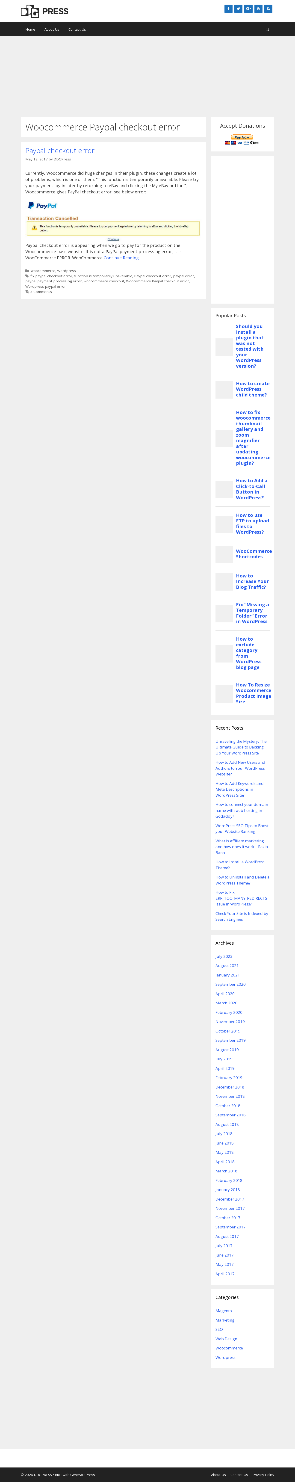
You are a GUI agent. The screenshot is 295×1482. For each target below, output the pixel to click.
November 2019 (230, 1021)
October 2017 (227, 1217)
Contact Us (77, 29)
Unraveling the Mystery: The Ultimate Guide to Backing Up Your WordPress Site (241, 747)
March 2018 (226, 1171)
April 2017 (225, 1273)
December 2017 (229, 1199)
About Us (51, 29)
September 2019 (230, 1040)
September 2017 (230, 1227)
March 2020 (226, 1003)
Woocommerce (42, 270)
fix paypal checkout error (51, 276)
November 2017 (230, 1208)
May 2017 (224, 1264)
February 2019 (228, 1077)
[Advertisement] (147, 74)
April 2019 (225, 1068)
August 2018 (227, 1124)
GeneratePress (82, 1474)
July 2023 (224, 956)
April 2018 (225, 1161)
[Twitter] (238, 9)
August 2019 (227, 1049)
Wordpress (66, 270)
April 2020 (225, 993)
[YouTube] (258, 9)
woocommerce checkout (104, 281)
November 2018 (230, 1096)
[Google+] (248, 9)
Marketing (224, 1320)
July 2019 (224, 1059)
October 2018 (227, 1105)
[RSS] (268, 9)
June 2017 (224, 1255)
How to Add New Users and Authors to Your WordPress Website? (240, 768)
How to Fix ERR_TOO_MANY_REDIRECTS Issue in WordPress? (241, 898)
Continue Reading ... (123, 257)
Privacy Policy (263, 1474)
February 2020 (228, 1012)
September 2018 (230, 1115)
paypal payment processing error (53, 281)
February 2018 (228, 1180)
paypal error (183, 276)
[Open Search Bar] (267, 29)
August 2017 (227, 1236)
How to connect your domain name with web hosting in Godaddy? (241, 810)
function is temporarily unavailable (103, 276)
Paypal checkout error (59, 150)
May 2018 (224, 1152)
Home (30, 29)
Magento (223, 1310)
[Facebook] (228, 9)
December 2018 (229, 1087)
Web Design (226, 1338)
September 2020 (230, 984)
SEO (219, 1329)
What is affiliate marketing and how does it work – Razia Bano (241, 846)
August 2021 (227, 965)
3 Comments (41, 291)
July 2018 (224, 1133)
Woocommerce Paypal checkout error (157, 281)
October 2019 (227, 1031)
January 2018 (227, 1189)
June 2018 (224, 1143)
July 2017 (224, 1245)
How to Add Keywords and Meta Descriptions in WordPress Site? (239, 789)
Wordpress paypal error (45, 286)
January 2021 (227, 975)
